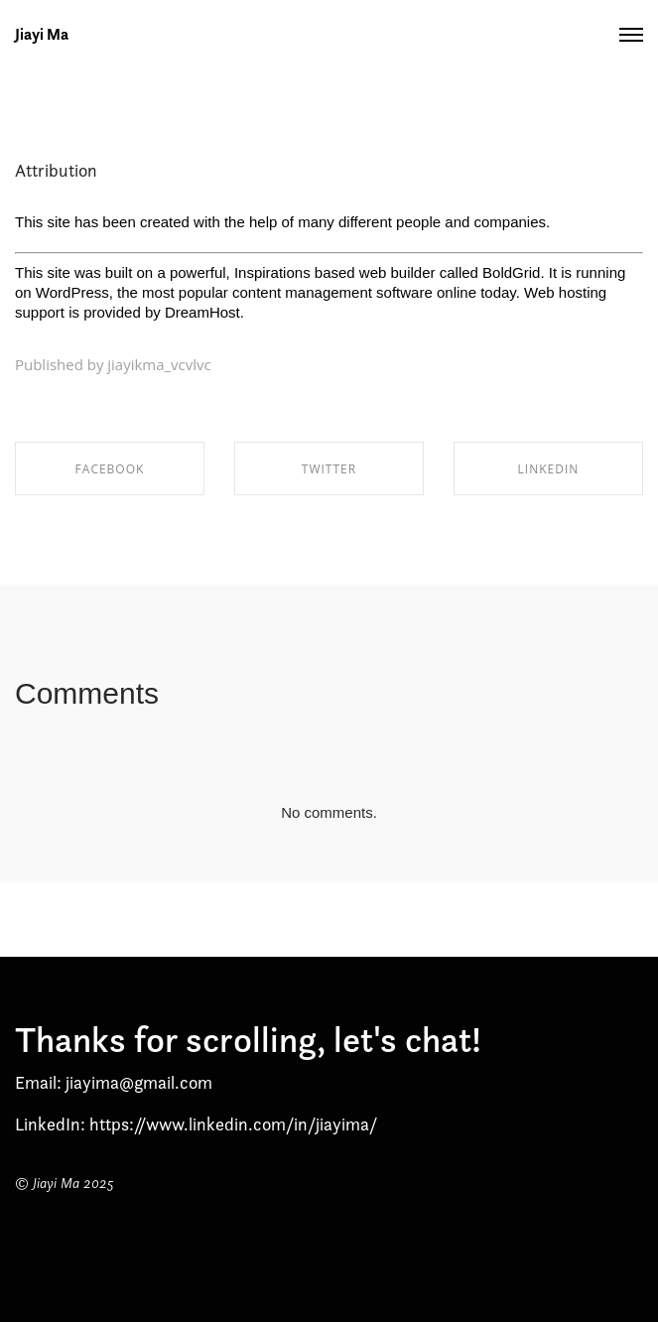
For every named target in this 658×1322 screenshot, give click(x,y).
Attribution (56, 170)
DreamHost (202, 312)
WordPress (72, 292)
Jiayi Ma (41, 35)
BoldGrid (511, 272)
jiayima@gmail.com (139, 1082)
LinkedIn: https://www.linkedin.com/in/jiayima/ (196, 1124)
